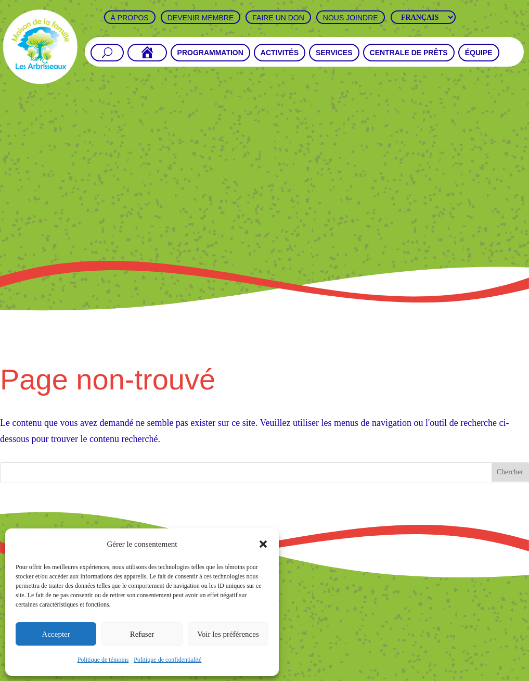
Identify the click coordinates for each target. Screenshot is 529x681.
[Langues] (423, 17)
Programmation (210, 53)
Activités (280, 53)
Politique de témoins (103, 659)
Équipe (479, 53)
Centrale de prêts (409, 53)
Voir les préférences (228, 634)
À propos (130, 18)
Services (334, 53)
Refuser (142, 634)
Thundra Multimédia (358, 673)
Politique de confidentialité (167, 659)
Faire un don (278, 18)
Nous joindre (350, 18)
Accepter (56, 634)
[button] (263, 544)
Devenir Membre (200, 18)
